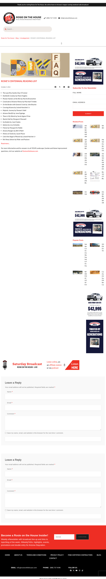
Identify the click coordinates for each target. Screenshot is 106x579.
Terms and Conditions (36, 555)
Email (9, 403)
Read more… (5, 143)
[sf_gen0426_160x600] (94, 321)
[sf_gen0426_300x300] (88, 69)
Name (10, 392)
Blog (99, 555)
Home (7, 555)
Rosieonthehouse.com (30, 151)
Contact (53, 558)
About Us (18, 555)
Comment (11, 414)
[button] (62, 43)
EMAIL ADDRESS (79, 102)
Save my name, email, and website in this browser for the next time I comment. (35, 433)
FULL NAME (77, 92)
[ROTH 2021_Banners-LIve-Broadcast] (40, 365)
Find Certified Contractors (80, 555)
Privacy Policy (57, 555)
